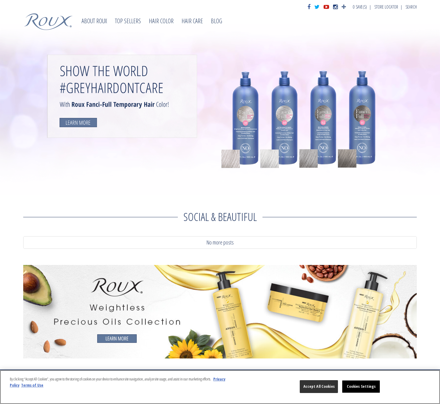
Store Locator (386, 7)
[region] (220, 387)
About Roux (94, 21)
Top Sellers (128, 21)
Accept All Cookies (319, 386)
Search (411, 7)
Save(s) (360, 7)
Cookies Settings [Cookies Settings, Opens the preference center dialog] (361, 386)
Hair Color (161, 21)
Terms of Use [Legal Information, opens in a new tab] (32, 385)
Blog (216, 21)
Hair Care (192, 21)
